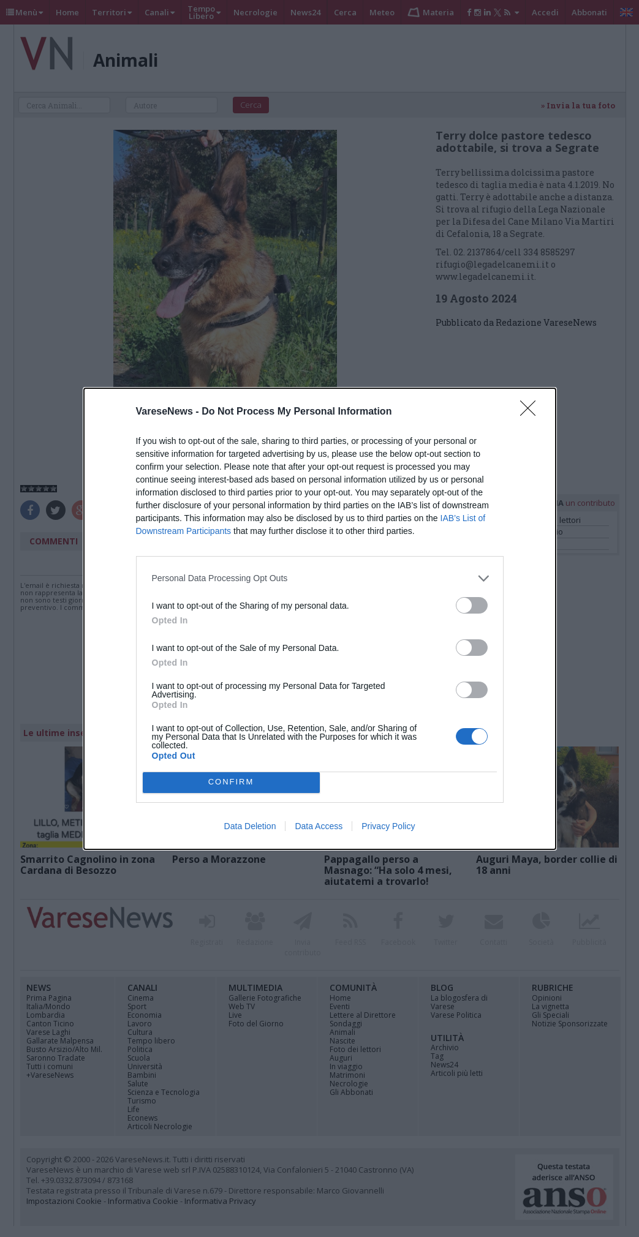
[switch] (472, 605)
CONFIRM (231, 782)
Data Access (318, 826)
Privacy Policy (388, 826)
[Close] (531, 412)
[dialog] (320, 618)
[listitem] (320, 578)
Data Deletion (250, 826)
